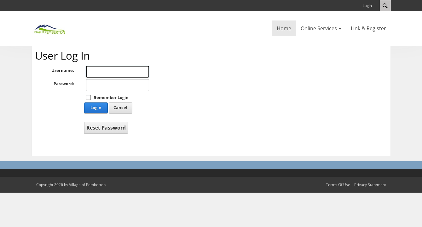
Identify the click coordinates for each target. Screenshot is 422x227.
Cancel (120, 107)
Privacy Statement (370, 184)
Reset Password (106, 127)
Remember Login (111, 97)
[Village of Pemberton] (50, 28)
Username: (62, 70)
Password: (64, 83)
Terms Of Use (338, 184)
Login (367, 5)
